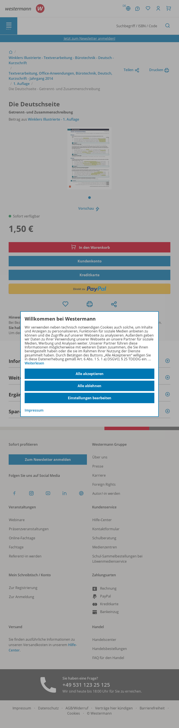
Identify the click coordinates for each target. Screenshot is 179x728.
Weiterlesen (34, 363)
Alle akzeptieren (90, 373)
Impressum (34, 410)
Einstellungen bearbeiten (89, 398)
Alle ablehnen (89, 385)
